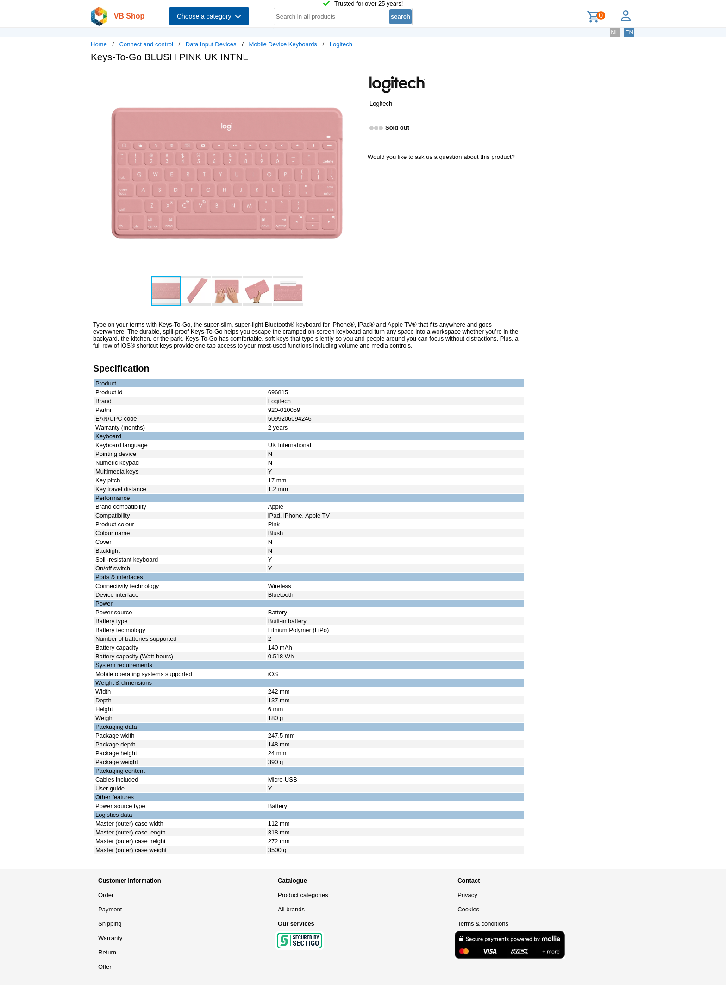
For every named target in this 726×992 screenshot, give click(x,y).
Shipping (110, 923)
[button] (354, 79)
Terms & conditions (482, 923)
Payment (110, 909)
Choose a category (209, 16)
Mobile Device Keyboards (283, 44)
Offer (105, 966)
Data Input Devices (211, 44)
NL (615, 32)
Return (107, 952)
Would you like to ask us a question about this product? (441, 156)
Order (105, 894)
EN (629, 32)
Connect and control (146, 44)
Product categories (303, 894)
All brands (291, 909)
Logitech (341, 44)
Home (99, 44)
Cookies (468, 909)
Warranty (110, 938)
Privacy (467, 894)
